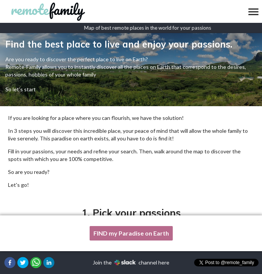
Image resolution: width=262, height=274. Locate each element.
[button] (10, 262)
